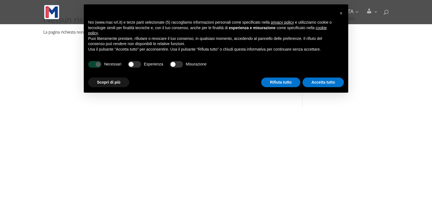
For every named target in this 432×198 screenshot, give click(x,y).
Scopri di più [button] (108, 82)
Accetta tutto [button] (323, 82)
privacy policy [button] (282, 22)
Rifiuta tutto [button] (281, 82)
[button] (341, 13)
